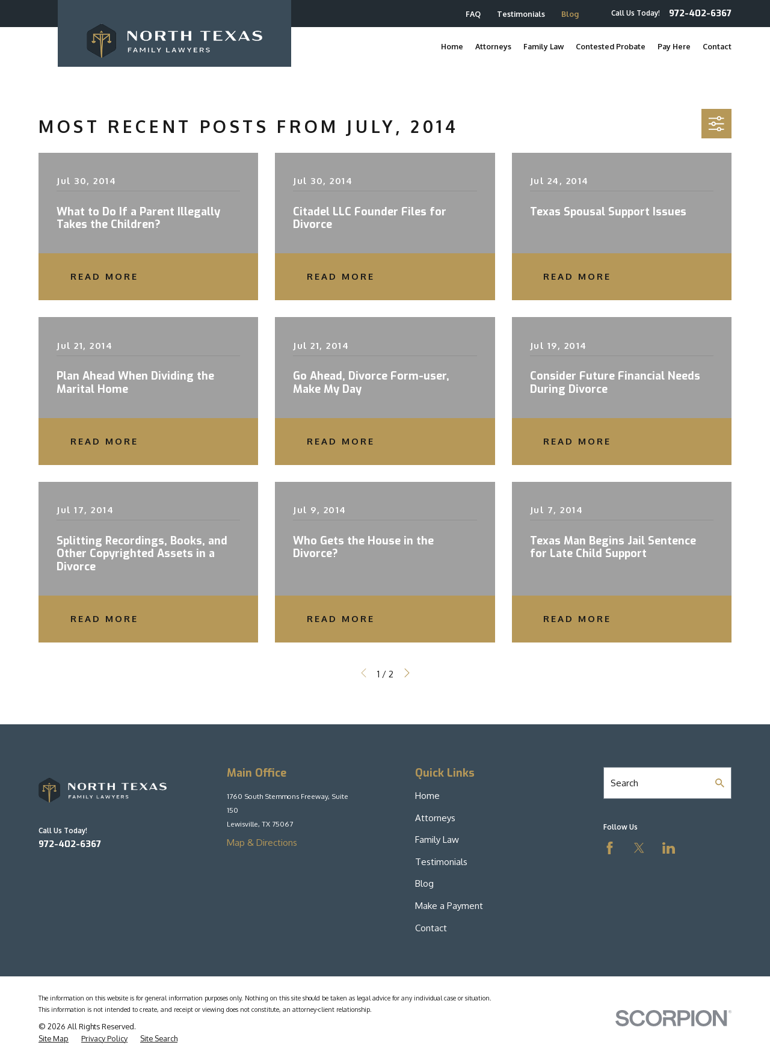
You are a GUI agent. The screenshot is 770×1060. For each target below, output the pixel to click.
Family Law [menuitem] (543, 46)
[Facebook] (609, 848)
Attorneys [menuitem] (493, 46)
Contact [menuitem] (717, 46)
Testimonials (521, 14)
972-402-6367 (700, 13)
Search (624, 783)
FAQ (473, 14)
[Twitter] (639, 848)
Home (427, 795)
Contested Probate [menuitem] (610, 46)
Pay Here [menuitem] (674, 46)
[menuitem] (53, 1039)
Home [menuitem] (452, 46)
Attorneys (435, 818)
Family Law (437, 839)
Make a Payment (449, 905)
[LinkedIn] (668, 848)
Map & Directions (262, 842)
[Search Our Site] (719, 782)
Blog (570, 14)
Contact (431, 928)
